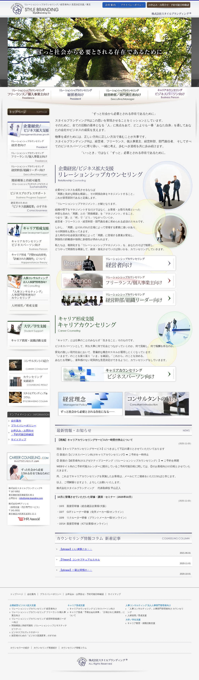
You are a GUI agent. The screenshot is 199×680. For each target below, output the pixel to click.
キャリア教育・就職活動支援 (141, 623)
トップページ (16, 594)
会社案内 (16, 420)
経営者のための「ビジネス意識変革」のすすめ (34, 635)
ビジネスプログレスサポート (25, 632)
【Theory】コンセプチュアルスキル (80, 559)
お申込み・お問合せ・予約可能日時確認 (84, 594)
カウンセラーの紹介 (19, 648)
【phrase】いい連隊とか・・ (76, 549)
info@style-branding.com (31, 498)
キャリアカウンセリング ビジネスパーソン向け (92, 608)
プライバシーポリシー (23, 425)
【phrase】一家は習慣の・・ (76, 570)
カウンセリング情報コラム (74, 648)
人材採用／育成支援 (137, 615)
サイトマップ (18, 439)
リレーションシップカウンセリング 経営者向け (34, 608)
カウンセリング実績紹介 (45, 648)
